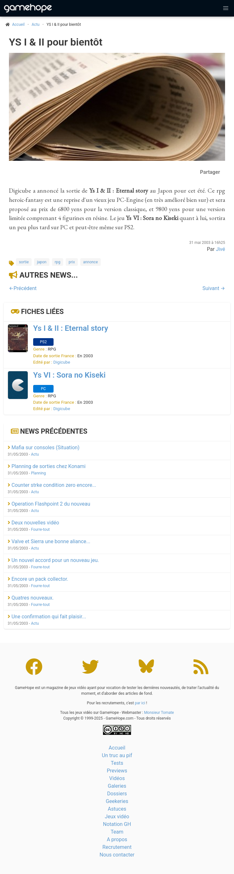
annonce (90, 262)
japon (42, 262)
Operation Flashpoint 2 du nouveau (49, 504)
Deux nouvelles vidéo (33, 523)
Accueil (117, 748)
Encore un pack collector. (38, 579)
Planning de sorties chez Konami (47, 466)
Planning (38, 473)
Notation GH (117, 824)
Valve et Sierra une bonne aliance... (49, 541)
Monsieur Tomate (159, 712)
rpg (58, 262)
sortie (24, 262)
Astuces (117, 809)
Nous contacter (116, 855)
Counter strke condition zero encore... (52, 485)
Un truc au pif (117, 755)
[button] (225, 8)
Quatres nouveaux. (31, 598)
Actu (36, 24)
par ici (140, 703)
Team (117, 832)
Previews (117, 771)
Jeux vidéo (117, 817)
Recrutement (116, 847)
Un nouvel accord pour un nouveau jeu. (53, 560)
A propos (117, 839)
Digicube (61, 362)
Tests (117, 763)
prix (72, 262)
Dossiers (117, 794)
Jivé (220, 249)
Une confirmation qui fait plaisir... (47, 617)
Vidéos (117, 778)
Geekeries (117, 801)
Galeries (117, 786)
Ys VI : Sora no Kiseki (69, 375)
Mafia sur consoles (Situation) (43, 447)
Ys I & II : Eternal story (70, 328)
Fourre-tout (40, 529)
